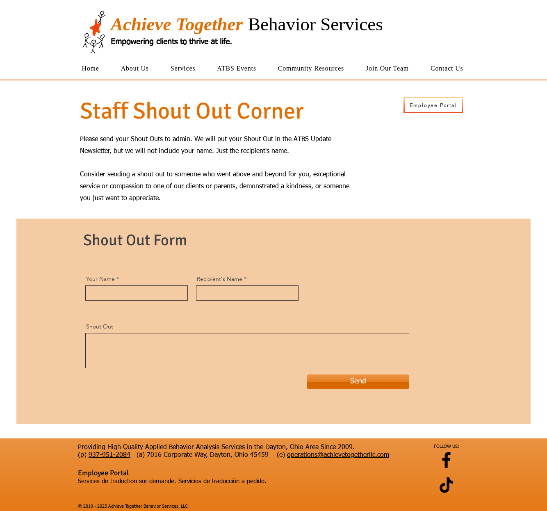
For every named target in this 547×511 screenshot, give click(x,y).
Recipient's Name (219, 279)
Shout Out (99, 326)
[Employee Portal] (433, 105)
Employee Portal (103, 472)
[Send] (358, 381)
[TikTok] (446, 484)
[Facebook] (446, 459)
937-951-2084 (109, 455)
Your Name (100, 279)
